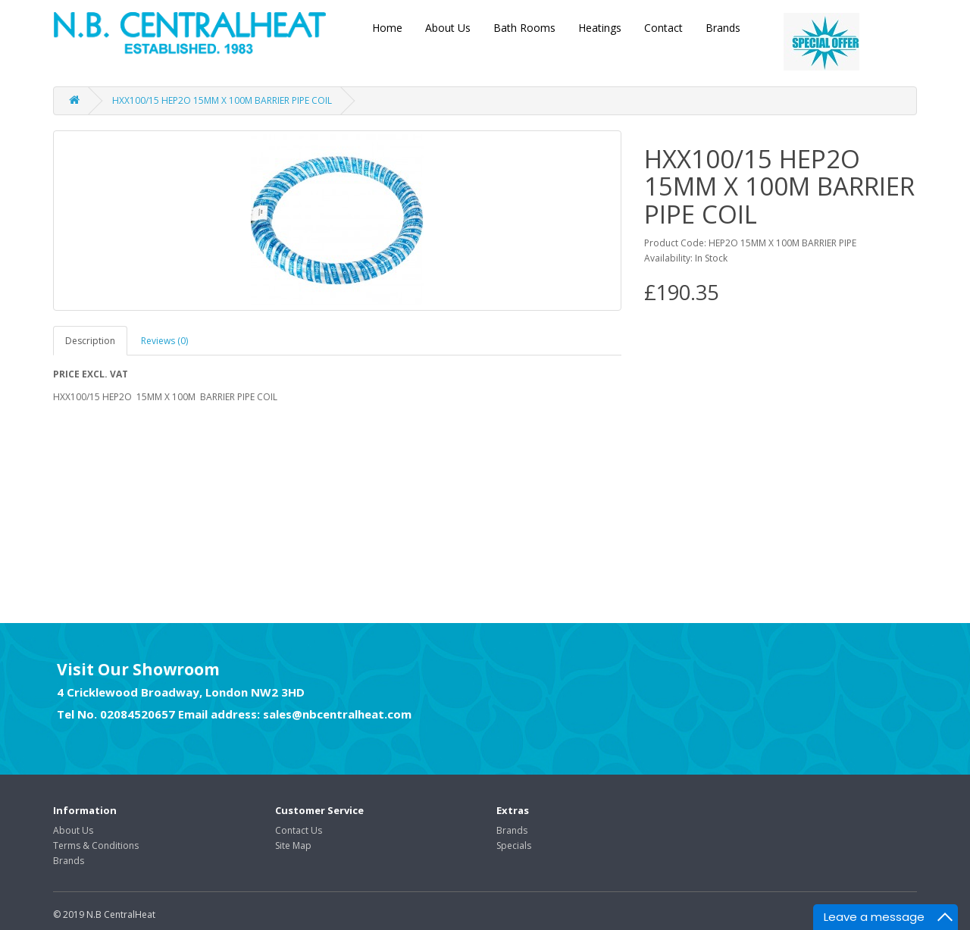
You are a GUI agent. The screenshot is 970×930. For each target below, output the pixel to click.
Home (387, 27)
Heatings (599, 27)
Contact (663, 27)
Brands (723, 27)
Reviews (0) (164, 340)
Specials (513, 845)
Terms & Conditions (96, 845)
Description (90, 340)
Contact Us (298, 830)
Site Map (293, 845)
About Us (448, 27)
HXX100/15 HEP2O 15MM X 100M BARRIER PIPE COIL (222, 100)
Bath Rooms (524, 27)
